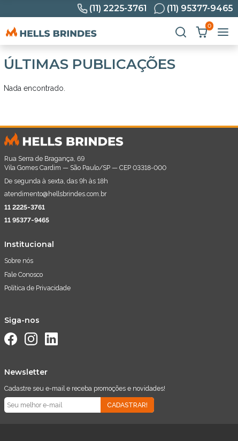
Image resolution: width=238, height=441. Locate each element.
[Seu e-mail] (52, 405)
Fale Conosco (23, 274)
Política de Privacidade (37, 288)
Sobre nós (18, 261)
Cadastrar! (127, 405)
